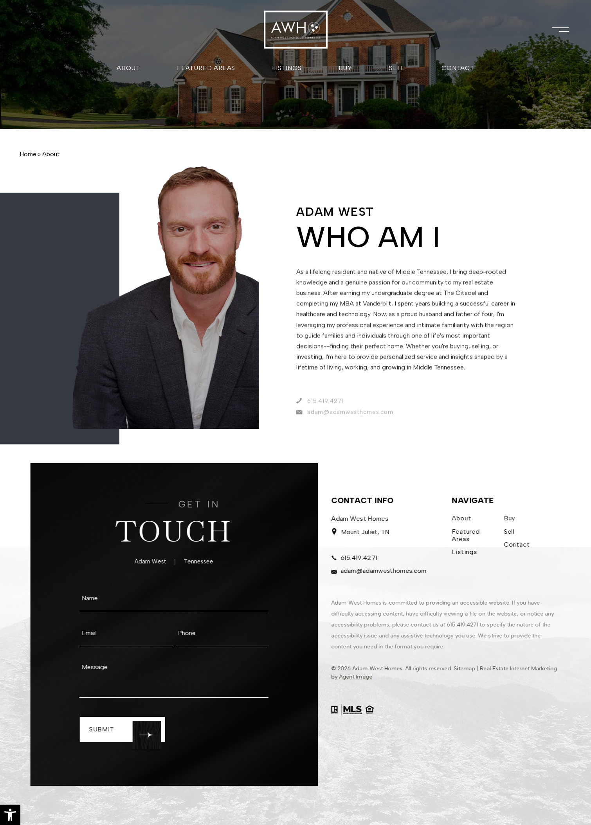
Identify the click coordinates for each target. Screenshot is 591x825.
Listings (286, 68)
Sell (397, 68)
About (128, 68)
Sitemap (454, 668)
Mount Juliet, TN (350, 533)
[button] (10, 815)
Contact (457, 68)
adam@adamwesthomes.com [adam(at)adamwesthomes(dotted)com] (368, 572)
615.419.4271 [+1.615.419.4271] (344, 559)
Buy (345, 68)
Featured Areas (206, 68)
